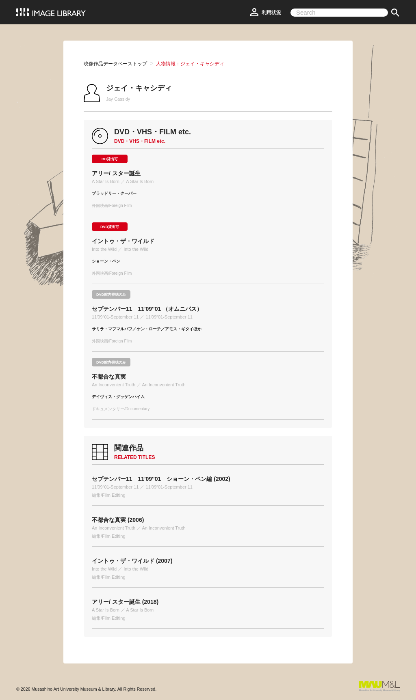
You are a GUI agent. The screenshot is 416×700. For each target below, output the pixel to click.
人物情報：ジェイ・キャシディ (190, 64)
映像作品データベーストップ (115, 64)
